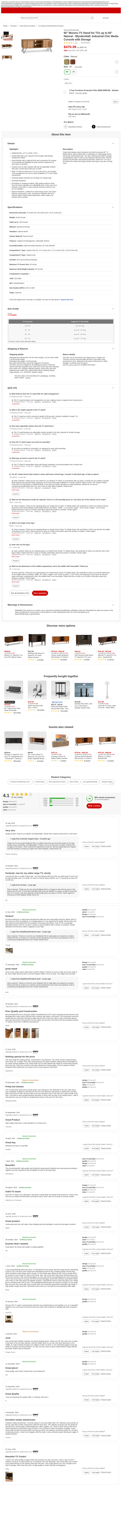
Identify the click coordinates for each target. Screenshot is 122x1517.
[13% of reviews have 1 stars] (61, 805)
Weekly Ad (83, 5)
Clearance (12, 5)
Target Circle (20, 7)
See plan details (81, 93)
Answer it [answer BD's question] (16, 586)
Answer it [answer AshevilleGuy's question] (16, 494)
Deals (7, 5)
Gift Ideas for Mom (18, 2)
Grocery (80, 2)
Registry (8, 7)
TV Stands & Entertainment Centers (51, 26)
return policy (73, 365)
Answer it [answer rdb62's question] (16, 517)
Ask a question (40, 593)
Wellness (11, 3)
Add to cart (68, 83)
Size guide (78, 67)
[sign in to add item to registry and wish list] (115, 102)
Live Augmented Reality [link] (90, 782)
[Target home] (6, 18)
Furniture (75, 2)
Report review (106, 846)
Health (6, 3)
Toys (31, 3)
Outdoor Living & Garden (64, 2)
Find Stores (27, 7)
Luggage (16, 3)
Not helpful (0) (46, 402)
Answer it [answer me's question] (16, 561)
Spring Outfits (31, 5)
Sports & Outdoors (24, 3)
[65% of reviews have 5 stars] (61, 798)
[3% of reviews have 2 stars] (61, 803)
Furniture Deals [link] (39, 782)
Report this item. (67, 300)
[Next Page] (117, 62)
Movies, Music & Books (55, 3)
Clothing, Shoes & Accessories (33, 2)
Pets (100, 3)
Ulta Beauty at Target (107, 3)
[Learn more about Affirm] (91, 115)
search (92, 18)
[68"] (74, 72)
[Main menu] (14, 17)
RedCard (14, 7)
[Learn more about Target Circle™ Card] (91, 108)
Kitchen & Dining (52, 2)
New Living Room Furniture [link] (57, 782)
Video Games (44, 3)
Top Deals (65, 5)
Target (5, 26)
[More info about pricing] (116, 48)
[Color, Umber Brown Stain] (72, 61)
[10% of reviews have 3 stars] (61, 802)
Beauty (101, 2)
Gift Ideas (89, 3)
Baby (97, 2)
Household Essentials (89, 2)
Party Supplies (82, 3)
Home (45, 2)
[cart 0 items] (116, 17)
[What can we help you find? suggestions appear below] (57, 17)
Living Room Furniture (27, 26)
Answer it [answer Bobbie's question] (16, 539)
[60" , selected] (67, 72)
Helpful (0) (37, 402)
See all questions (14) (20, 593)
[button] (9, 702)
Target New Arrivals (7, 2)
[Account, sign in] (104, 17)
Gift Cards (95, 3)
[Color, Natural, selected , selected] (66, 61)
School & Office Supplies (70, 3)
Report (54, 402)
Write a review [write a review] (94, 806)
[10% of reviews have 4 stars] (61, 800)
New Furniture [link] (74, 782)
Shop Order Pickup (92, 5)
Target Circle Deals (74, 5)
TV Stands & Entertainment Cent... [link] (20, 782)
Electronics (36, 3)
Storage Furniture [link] (107, 782)
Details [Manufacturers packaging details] (27, 378)
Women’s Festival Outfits (54, 5)
